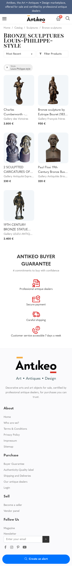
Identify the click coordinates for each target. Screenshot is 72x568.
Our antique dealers (15, 482)
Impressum (10, 440)
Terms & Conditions (15, 429)
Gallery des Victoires (16, 119)
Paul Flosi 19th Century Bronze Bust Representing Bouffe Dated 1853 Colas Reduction (52, 170)
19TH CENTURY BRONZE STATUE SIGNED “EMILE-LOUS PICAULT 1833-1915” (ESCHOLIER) (19, 227)
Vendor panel (11, 511)
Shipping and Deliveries (17, 476)
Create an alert (36, 559)
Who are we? (11, 423)
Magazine (9, 528)
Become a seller (13, 505)
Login (7, 487)
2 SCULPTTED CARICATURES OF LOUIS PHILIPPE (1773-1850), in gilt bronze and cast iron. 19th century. (18, 170)
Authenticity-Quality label (19, 470)
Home (7, 417)
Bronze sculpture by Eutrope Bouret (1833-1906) (53, 112)
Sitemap (8, 446)
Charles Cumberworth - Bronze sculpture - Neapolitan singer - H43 (16, 112)
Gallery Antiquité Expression (20, 176)
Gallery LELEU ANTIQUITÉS (20, 234)
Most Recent (13, 54)
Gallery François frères (51, 119)
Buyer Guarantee (14, 464)
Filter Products (50, 54)
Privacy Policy (12, 435)
